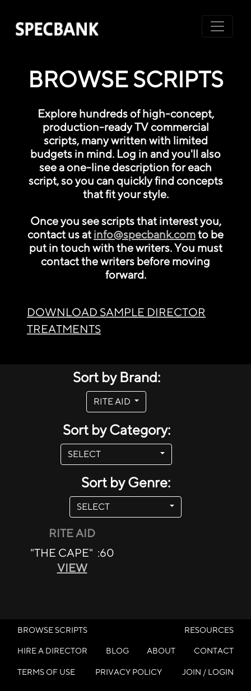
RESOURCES (209, 629)
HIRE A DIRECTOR (52, 650)
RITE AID (113, 401)
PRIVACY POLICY (128, 671)
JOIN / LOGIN (208, 671)
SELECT (113, 454)
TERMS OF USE (46, 671)
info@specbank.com (145, 234)
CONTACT (214, 650)
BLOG (117, 650)
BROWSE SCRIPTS (52, 629)
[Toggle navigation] (217, 26)
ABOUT (161, 650)
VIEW (72, 567)
